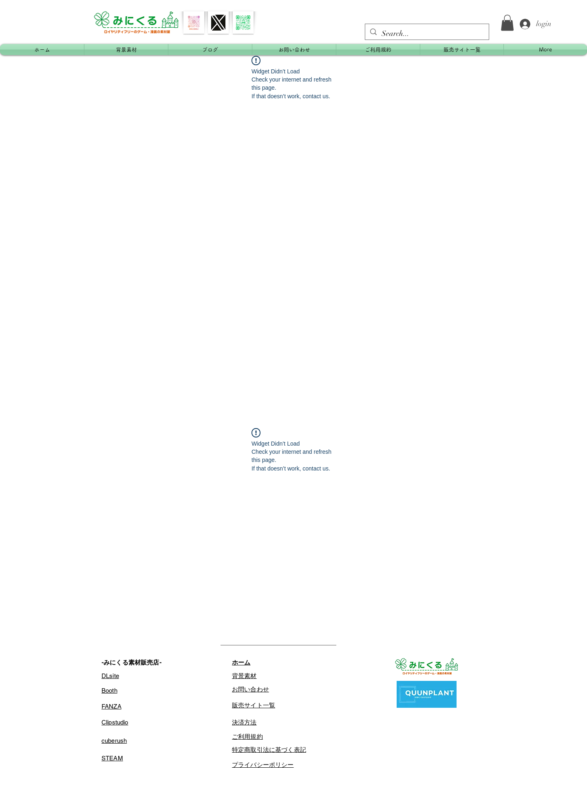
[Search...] (427, 34)
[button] (507, 23)
